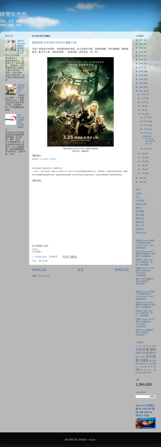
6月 (143, 153)
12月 (143, 94)
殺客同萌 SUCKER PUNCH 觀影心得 (54, 42)
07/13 (146, 121)
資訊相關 (140, 211)
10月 (143, 102)
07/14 (146, 117)
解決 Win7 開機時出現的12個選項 (145, 280)
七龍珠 (139, 193)
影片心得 (43, 261)
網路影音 (140, 222)
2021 (141, 52)
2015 (141, 75)
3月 (143, 165)
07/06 (146, 133)
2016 (141, 71)
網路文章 (140, 218)
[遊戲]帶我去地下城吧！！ (21, 89)
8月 (143, 110)
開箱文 (139, 208)
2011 (141, 91)
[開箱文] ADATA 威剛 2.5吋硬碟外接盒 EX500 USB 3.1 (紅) (145, 242)
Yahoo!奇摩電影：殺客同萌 (47, 159)
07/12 (146, 125)
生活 (138, 197)
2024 (141, 44)
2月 (143, 169)
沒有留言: (54, 257)
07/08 (146, 129)
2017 (141, 67)
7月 (143, 114)
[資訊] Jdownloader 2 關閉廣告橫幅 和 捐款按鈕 (146, 253)
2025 (141, 40)
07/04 (146, 149)
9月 (143, 106)
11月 (143, 98)
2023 (141, 48)
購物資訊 (140, 229)
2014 (141, 79)
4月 (143, 161)
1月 (143, 173)
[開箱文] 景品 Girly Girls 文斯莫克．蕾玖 (144, 262)
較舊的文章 (122, 269)
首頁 (80, 269)
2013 (141, 83)
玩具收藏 (140, 201)
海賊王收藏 (141, 204)
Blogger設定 (141, 233)
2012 (141, 87)
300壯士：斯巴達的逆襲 (42, 171)
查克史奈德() (66, 171)
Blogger (92, 440)
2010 (141, 178)
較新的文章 (39, 269)
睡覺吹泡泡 (13, 14)
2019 (141, 60)
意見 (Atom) (44, 276)
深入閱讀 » (37, 252)
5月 (143, 157)
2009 (141, 182)
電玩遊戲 (140, 215)
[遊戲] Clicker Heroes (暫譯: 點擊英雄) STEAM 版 (145, 270)
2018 (141, 63)
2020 (141, 56)
